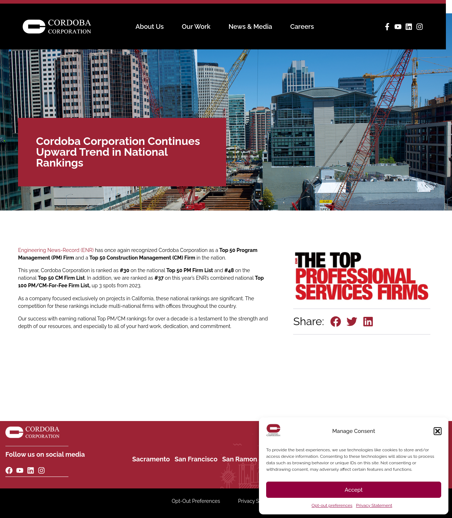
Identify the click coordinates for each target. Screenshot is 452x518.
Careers (305, 26)
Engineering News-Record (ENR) (56, 250)
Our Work (199, 26)
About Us (153, 26)
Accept (354, 490)
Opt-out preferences (332, 505)
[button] (437, 431)
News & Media (253, 26)
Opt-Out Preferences (196, 501)
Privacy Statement (374, 505)
